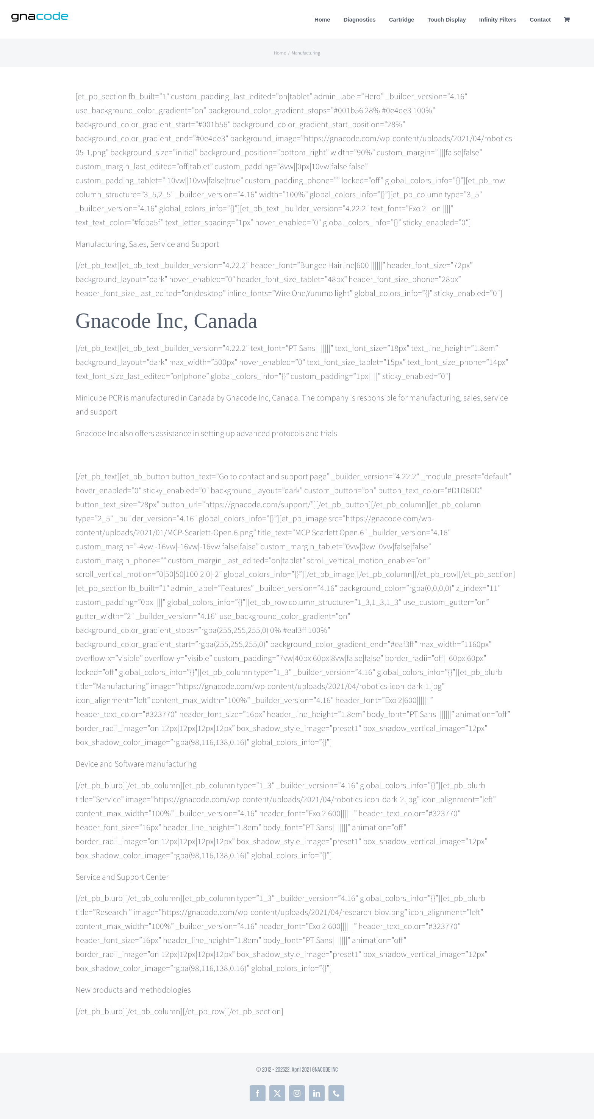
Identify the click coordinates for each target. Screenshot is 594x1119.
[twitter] (277, 1093)
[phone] (336, 1093)
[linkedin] (317, 1093)
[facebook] (258, 1093)
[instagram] (297, 1093)
